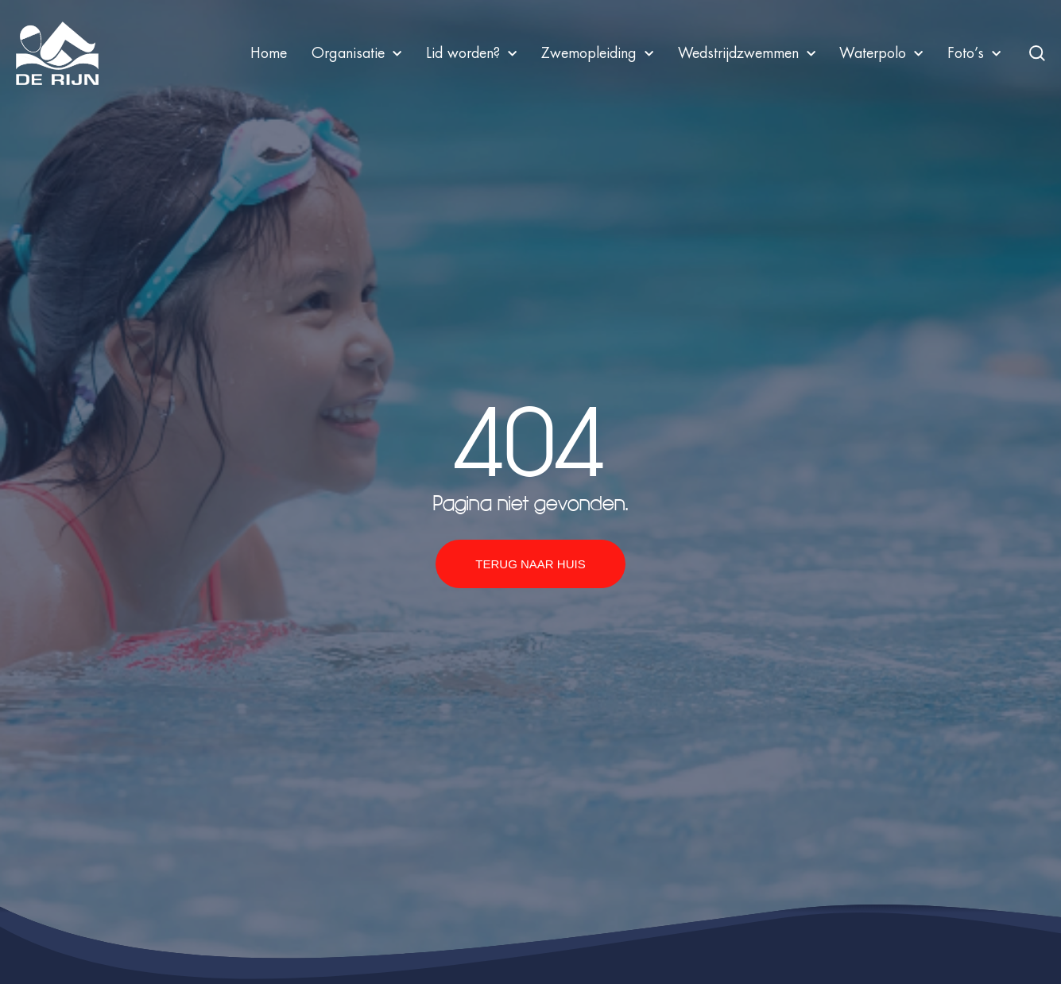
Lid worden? (471, 53)
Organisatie (356, 53)
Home (268, 53)
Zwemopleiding (597, 53)
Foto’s (974, 53)
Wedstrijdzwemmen (746, 53)
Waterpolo (881, 53)
